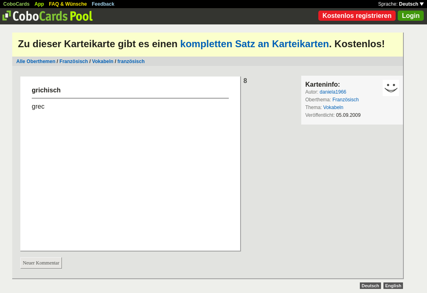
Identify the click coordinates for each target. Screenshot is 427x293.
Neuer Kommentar (41, 263)
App (39, 4)
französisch (131, 61)
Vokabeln (102, 61)
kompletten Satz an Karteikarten (254, 43)
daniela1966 (333, 92)
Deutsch (411, 4)
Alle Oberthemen (35, 61)
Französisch (73, 61)
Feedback (103, 4)
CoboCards (16, 4)
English (393, 285)
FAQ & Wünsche (68, 4)
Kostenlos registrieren (357, 15)
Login (411, 15)
